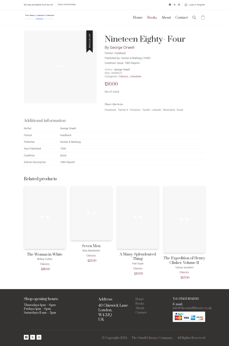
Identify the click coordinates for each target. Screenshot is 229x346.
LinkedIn (156, 110)
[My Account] (195, 5)
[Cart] (203, 17)
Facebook (110, 110)
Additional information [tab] (45, 120)
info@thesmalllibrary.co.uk (192, 308)
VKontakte (169, 110)
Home (139, 299)
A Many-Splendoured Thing (138, 256)
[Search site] (194, 18)
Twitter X (123, 110)
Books (139, 304)
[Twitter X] (32, 337)
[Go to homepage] (40, 18)
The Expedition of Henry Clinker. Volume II (184, 260)
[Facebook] (26, 337)
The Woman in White (44, 254)
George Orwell (122, 48)
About (139, 308)
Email (180, 110)
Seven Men (91, 246)
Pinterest (135, 110)
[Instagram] (39, 337)
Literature (135, 76)
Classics (123, 76)
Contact (141, 313)
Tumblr (146, 110)
